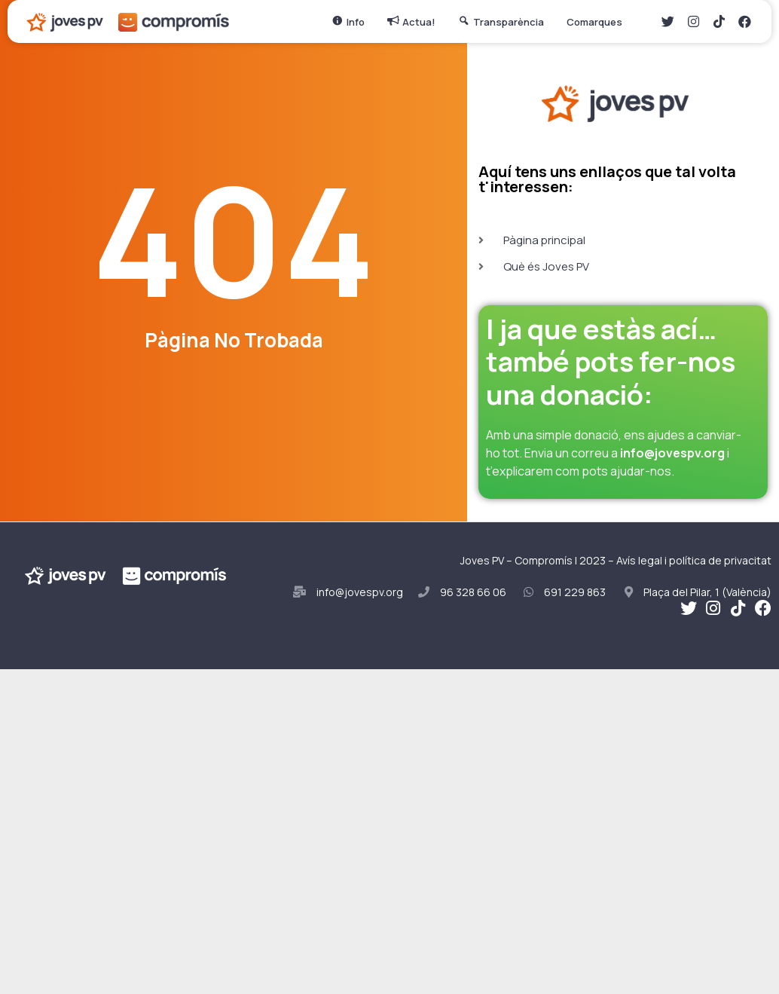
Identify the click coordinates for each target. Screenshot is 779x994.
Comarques (598, 21)
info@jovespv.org (672, 453)
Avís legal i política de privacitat (693, 560)
